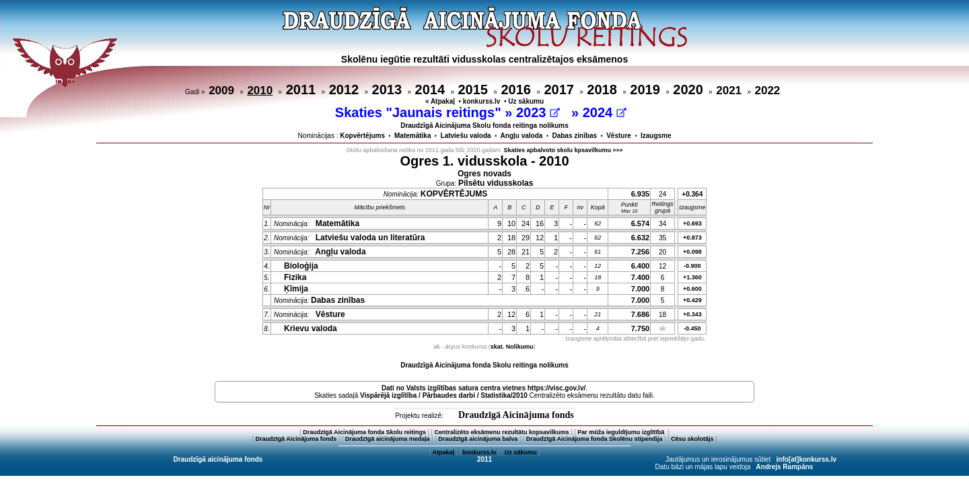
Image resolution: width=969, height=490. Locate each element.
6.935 (640, 194)
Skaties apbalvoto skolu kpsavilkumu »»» (563, 150)
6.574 (640, 223)
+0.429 (692, 300)
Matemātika (412, 135)
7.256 (640, 252)
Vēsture (618, 135)
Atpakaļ (443, 452)
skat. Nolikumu (512, 346)
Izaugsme (656, 135)
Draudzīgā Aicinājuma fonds (516, 415)
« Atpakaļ (440, 101)
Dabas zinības (574, 135)
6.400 (640, 266)
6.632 (640, 238)
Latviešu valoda (466, 135)
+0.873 (692, 237)
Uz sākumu (526, 101)
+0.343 (692, 314)
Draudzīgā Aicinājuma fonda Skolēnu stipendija (594, 438)
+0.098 (692, 251)
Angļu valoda (522, 135)
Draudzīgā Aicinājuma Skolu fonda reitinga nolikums (484, 125)
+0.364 (692, 194)
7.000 (640, 289)
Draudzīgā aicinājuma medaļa (387, 438)
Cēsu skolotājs (692, 438)
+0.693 (692, 223)
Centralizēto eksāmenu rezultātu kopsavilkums (502, 432)
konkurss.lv (482, 101)
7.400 (640, 277)
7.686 (640, 314)
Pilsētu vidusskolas (495, 183)
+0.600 (692, 288)
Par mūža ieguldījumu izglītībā (621, 432)
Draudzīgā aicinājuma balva (477, 438)
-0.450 (692, 328)
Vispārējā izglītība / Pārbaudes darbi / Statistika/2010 (444, 395)
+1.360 (692, 277)
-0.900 (692, 265)
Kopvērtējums (362, 135)
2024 (604, 112)
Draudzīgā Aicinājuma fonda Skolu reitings (364, 432)
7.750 (640, 328)
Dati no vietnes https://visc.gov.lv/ (483, 388)
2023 (538, 112)
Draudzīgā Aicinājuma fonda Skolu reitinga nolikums (484, 365)
